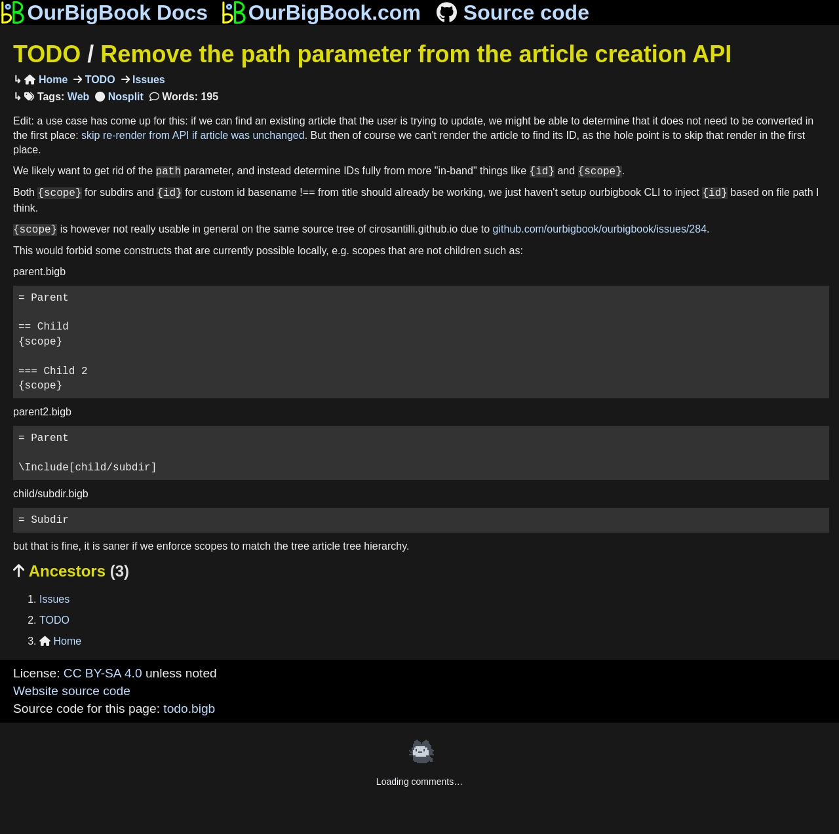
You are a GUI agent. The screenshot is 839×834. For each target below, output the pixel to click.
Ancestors (71, 571)
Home (46, 79)
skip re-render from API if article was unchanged (193, 135)
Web (78, 96)
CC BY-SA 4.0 (103, 673)
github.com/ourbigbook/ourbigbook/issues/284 (600, 229)
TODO (47, 54)
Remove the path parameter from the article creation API (416, 54)
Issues (147, 79)
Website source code (71, 691)
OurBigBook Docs (104, 12)
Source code (511, 12)
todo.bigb (189, 708)
